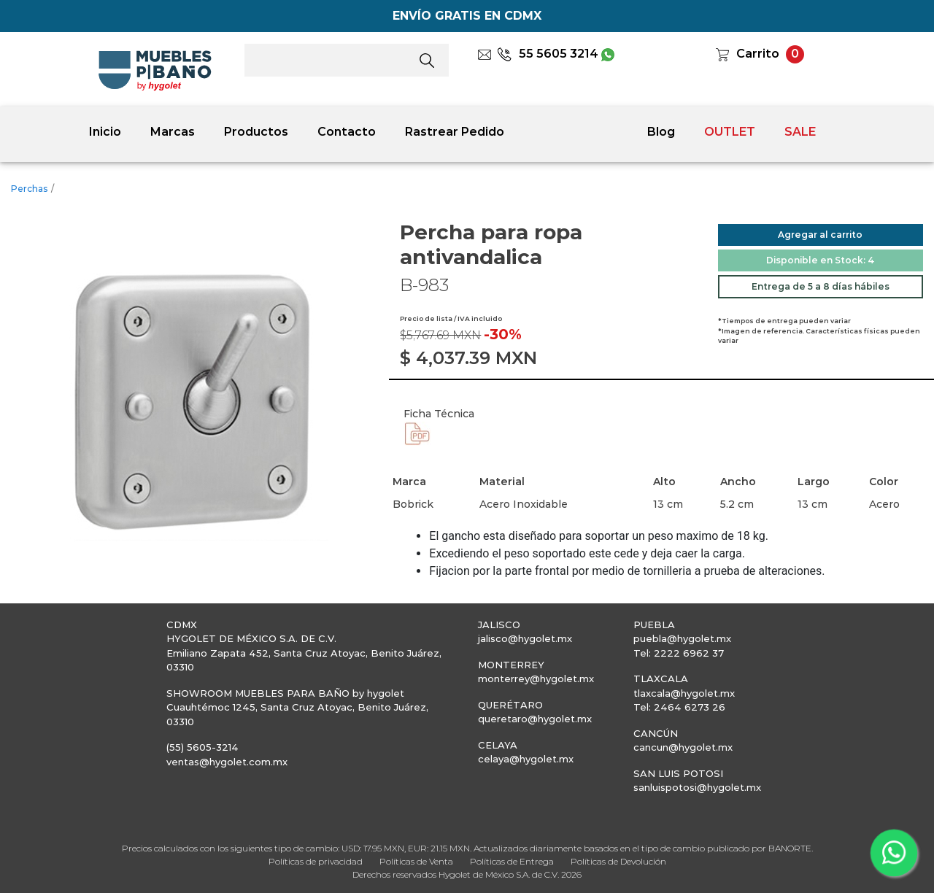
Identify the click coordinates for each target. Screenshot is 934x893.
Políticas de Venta (416, 861)
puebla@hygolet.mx (682, 638)
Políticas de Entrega (512, 861)
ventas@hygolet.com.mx (226, 762)
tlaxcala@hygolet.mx (684, 693)
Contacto (346, 132)
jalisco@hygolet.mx (525, 638)
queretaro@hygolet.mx (535, 718)
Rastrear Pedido (454, 132)
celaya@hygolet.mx (526, 759)
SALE (800, 132)
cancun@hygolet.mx (683, 747)
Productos (256, 132)
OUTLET (729, 132)
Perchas (29, 188)
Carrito (757, 54)
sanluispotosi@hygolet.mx (697, 787)
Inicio (105, 132)
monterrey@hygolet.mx (536, 678)
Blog (661, 132)
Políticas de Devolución (618, 861)
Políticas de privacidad (316, 861)
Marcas (172, 132)
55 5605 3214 (547, 54)
